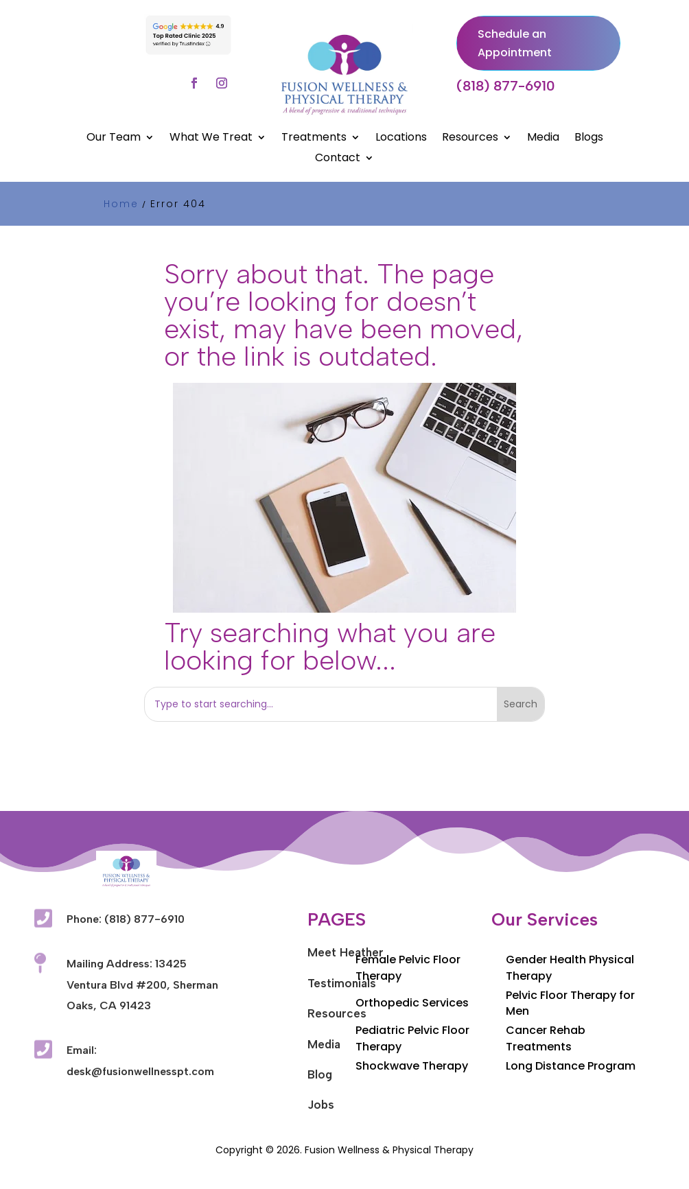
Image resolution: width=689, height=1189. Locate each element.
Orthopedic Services (412, 1003)
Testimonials (341, 983)
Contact (337, 159)
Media (543, 138)
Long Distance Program (570, 1066)
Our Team (113, 138)
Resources (470, 138)
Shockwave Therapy (411, 1066)
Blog (319, 1074)
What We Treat (211, 138)
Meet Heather (345, 952)
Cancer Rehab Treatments (545, 1038)
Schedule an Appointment (515, 43)
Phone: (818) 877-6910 (126, 919)
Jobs (320, 1104)
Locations (401, 138)
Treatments (314, 138)
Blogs (588, 138)
